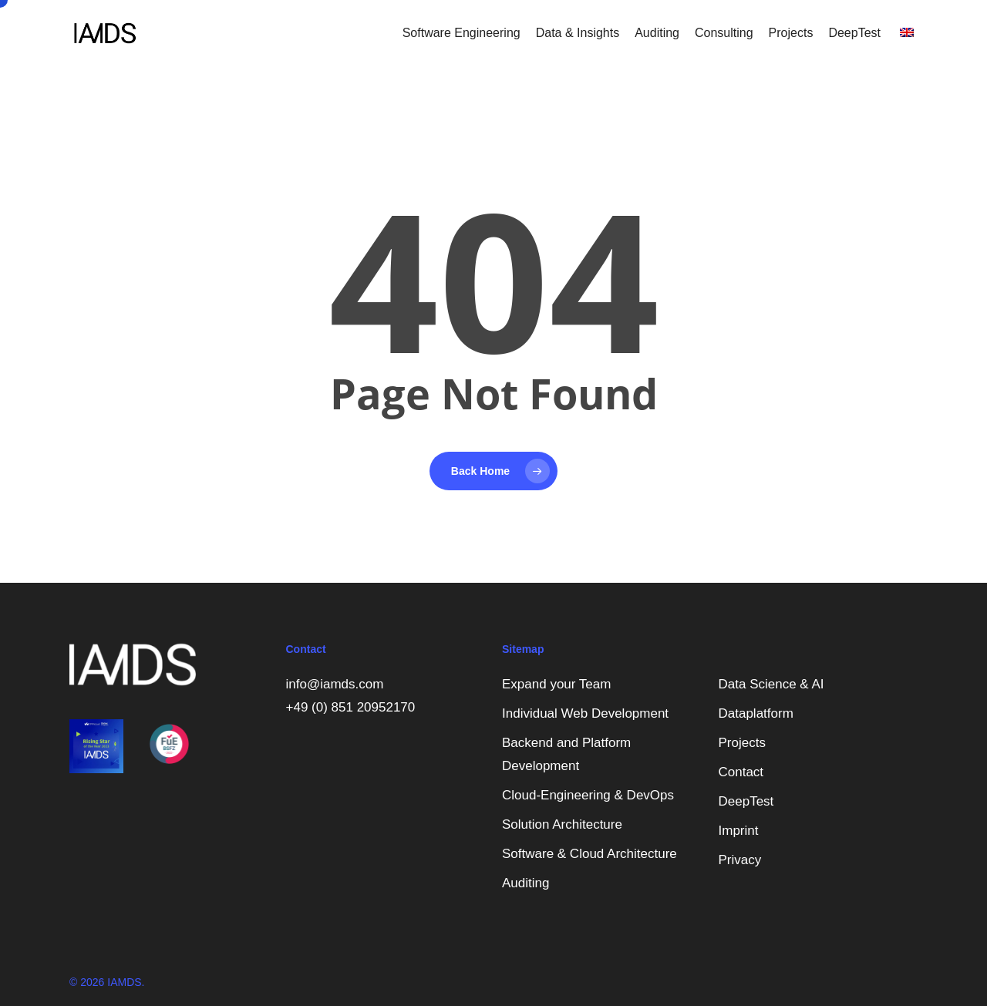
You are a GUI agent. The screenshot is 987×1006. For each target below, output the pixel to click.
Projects (742, 742)
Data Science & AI (771, 684)
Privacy (740, 860)
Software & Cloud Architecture (589, 853)
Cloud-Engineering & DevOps (588, 795)
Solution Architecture (562, 824)
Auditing (525, 883)
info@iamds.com (335, 684)
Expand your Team (556, 684)
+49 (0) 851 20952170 (351, 707)
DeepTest (746, 801)
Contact (741, 772)
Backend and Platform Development (566, 754)
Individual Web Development (585, 713)
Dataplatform (756, 713)
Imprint (739, 830)
